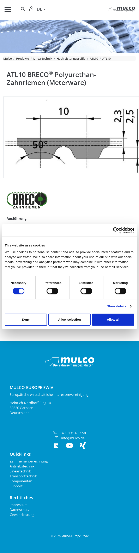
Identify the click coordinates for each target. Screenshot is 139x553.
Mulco (7, 58)
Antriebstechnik (22, 466)
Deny (26, 319)
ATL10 (94, 58)
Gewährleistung (22, 514)
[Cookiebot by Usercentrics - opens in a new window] (116, 230)
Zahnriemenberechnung (29, 461)
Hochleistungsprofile (71, 58)
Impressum (19, 504)
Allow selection (69, 319)
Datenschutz (20, 509)
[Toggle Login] (31, 10)
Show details (116, 306)
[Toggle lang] (41, 9)
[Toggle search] (22, 10)
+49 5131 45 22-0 (73, 433)
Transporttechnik (23, 476)
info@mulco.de (73, 438)
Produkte (22, 58)
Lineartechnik (42, 58)
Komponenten (21, 481)
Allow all (113, 319)
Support (16, 486)
